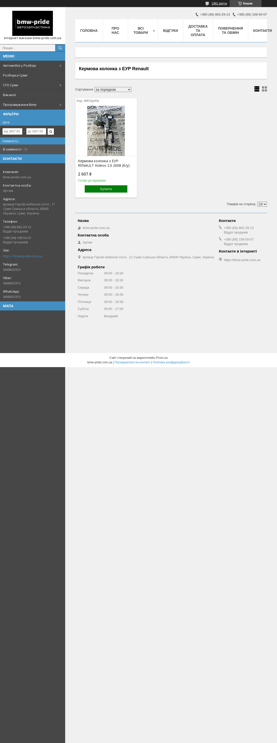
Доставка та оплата (198, 30)
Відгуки (170, 31)
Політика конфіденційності (171, 362)
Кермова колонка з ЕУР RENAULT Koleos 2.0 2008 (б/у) (104, 163)
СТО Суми (10, 85)
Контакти (262, 31)
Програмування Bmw (19, 104)
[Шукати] (60, 48)
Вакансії (9, 95)
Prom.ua (161, 358)
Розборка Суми (15, 75)
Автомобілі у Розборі (19, 65)
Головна (89, 31)
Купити (106, 189)
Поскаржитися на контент (132, 362)
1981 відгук (219, 3)
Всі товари (140, 30)
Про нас (115, 30)
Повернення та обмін (230, 30)
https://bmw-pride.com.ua (22, 256)
